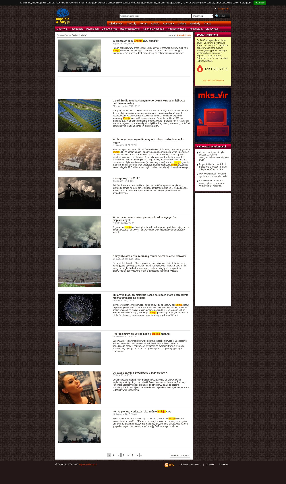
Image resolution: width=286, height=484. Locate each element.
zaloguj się (223, 8)
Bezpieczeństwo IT (130, 28)
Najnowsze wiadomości (211, 146)
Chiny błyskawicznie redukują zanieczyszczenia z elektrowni (149, 256)
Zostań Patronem (207, 34)
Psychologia (92, 28)
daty (189, 35)
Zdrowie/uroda (109, 28)
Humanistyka (195, 28)
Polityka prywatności (190, 464)
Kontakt (210, 464)
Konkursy (168, 23)
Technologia (76, 28)
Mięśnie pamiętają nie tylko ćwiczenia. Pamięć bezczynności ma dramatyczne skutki (214, 156)
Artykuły (131, 23)
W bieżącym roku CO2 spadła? (136, 40)
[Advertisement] (124, 86)
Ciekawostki (212, 28)
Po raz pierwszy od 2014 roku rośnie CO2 (142, 411)
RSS (171, 465)
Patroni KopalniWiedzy (213, 80)
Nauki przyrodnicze (153, 28)
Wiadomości (116, 23)
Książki (155, 23)
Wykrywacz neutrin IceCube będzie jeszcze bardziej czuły (213, 175)
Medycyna (62, 28)
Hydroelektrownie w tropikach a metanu (141, 333)
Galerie (181, 23)
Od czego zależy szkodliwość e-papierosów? (140, 372)
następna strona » (180, 455)
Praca (207, 23)
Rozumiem (260, 2)
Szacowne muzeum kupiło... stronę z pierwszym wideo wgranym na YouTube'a (212, 183)
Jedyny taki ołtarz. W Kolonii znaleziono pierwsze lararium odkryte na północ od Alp (213, 167)
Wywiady (195, 23)
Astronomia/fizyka (176, 28)
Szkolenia (223, 464)
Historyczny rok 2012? (126, 178)
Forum (143, 23)
